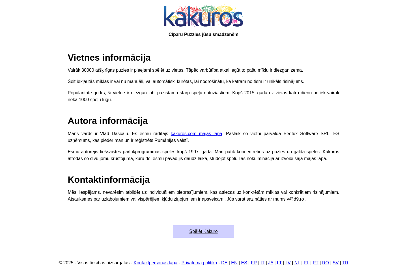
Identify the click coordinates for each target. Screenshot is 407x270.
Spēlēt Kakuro (203, 231)
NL (297, 262)
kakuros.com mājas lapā (196, 133)
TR (345, 262)
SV (336, 262)
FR (254, 262)
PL (306, 262)
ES (244, 262)
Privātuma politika (199, 262)
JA (270, 262)
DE (224, 262)
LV (287, 262)
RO (325, 262)
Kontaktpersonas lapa (155, 262)
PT (315, 262)
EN (234, 262)
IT (262, 262)
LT (279, 262)
